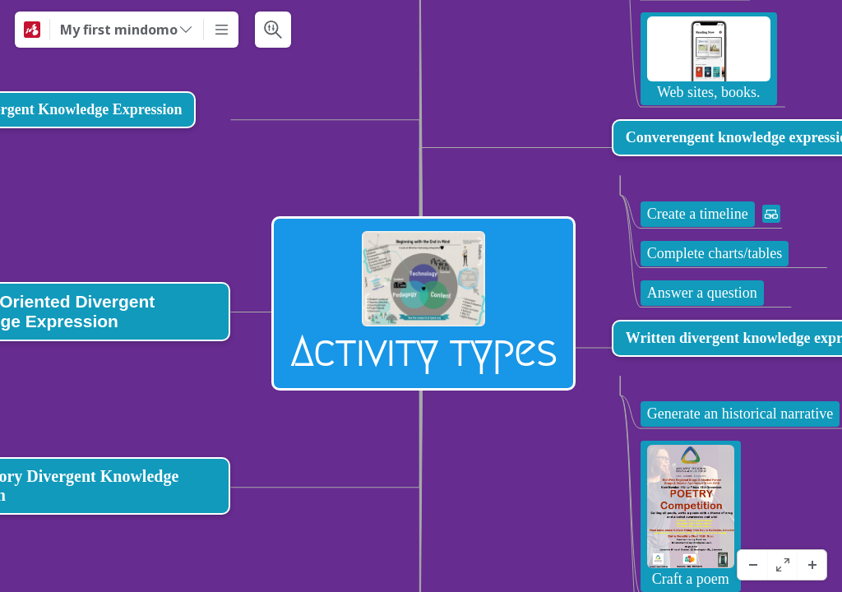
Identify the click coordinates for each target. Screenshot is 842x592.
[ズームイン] (811, 565)
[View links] (752, 516)
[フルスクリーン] (782, 565)
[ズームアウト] (752, 565)
